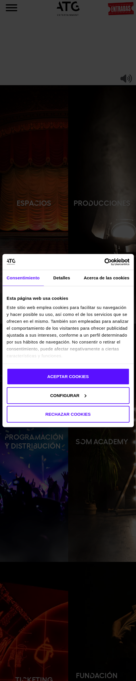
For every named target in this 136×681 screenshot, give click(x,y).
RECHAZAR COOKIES (68, 414)
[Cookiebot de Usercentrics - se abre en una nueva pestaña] (104, 262)
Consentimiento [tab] (23, 277)
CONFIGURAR (68, 395)
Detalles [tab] (61, 277)
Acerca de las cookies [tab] (106, 277)
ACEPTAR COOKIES (68, 376)
